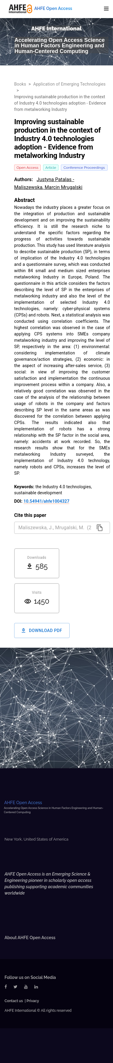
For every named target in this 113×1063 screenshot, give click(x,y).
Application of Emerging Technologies (69, 84)
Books (20, 84)
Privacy (33, 1001)
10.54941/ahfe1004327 (46, 501)
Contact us (14, 1001)
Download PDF (41, 630)
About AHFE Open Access (30, 937)
